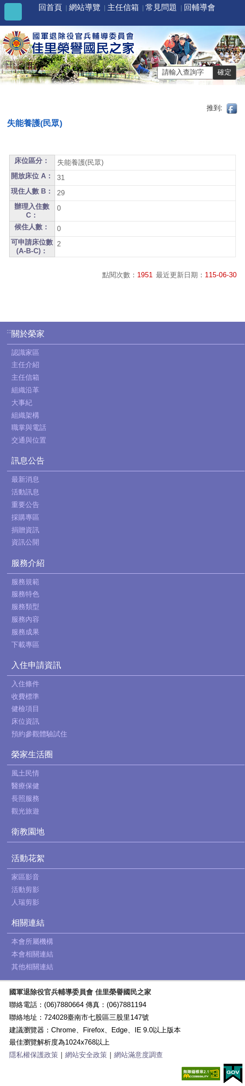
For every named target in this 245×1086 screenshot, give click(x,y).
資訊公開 (25, 542)
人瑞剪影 (25, 902)
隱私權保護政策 (33, 1055)
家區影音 (25, 877)
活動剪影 (25, 889)
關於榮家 (28, 333)
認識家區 (25, 352)
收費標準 (25, 696)
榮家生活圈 (32, 754)
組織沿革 (25, 390)
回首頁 (50, 7)
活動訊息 (25, 492)
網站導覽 (84, 7)
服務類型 (25, 606)
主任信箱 (123, 7)
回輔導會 (199, 7)
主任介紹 (25, 364)
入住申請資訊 (36, 665)
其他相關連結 (32, 966)
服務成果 (25, 632)
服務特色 (25, 594)
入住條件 (25, 684)
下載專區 (25, 644)
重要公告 (25, 504)
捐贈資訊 (25, 530)
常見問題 (161, 7)
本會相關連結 (32, 954)
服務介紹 (28, 563)
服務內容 (25, 619)
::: (9, 331)
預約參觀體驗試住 (39, 734)
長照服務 (25, 798)
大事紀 (21, 402)
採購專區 (25, 517)
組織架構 (25, 415)
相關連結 (28, 922)
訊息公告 (28, 460)
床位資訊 (25, 721)
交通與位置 (28, 440)
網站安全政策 (86, 1055)
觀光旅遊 (25, 811)
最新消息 (25, 479)
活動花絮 (28, 858)
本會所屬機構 (32, 941)
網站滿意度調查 (138, 1055)
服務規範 (25, 582)
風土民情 (25, 773)
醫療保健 (25, 786)
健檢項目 (25, 708)
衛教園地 (28, 831)
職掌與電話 (28, 427)
